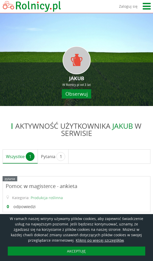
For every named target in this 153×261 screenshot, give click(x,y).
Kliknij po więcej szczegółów (100, 240)
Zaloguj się (128, 6)
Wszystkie (20, 156)
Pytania (53, 156)
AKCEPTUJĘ (76, 251)
